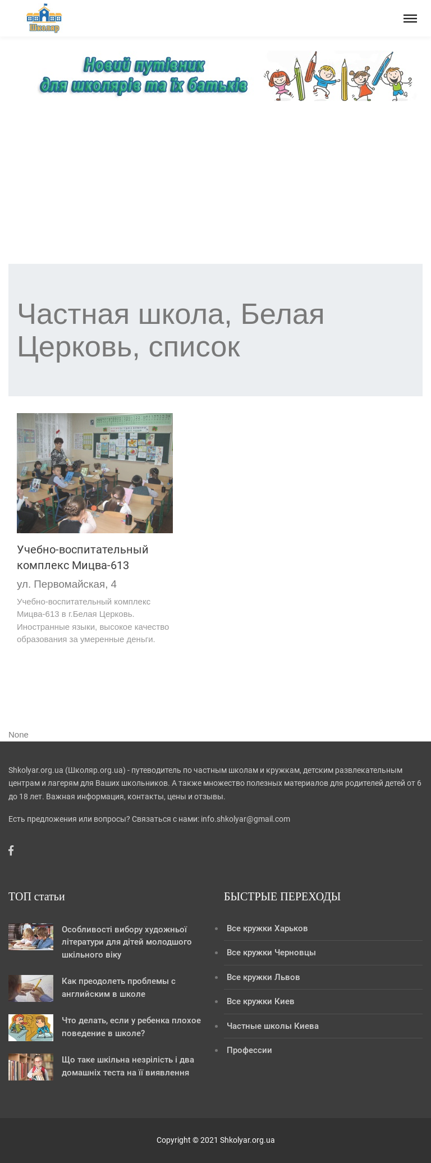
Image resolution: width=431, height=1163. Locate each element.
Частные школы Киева (273, 1026)
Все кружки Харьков (267, 928)
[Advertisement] (215, 185)
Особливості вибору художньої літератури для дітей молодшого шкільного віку (127, 942)
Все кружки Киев (261, 1001)
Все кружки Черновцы (271, 952)
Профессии (249, 1050)
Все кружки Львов (263, 977)
